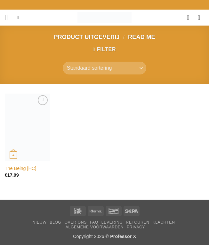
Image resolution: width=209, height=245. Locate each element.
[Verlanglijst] (190, 18)
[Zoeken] (19, 17)
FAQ (94, 222)
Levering (112, 222)
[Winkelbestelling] (104, 68)
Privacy (136, 227)
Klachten (163, 222)
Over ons (75, 222)
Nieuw (40, 222)
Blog (55, 222)
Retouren (137, 222)
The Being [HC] (20, 168)
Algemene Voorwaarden (95, 227)
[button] (8, 17)
